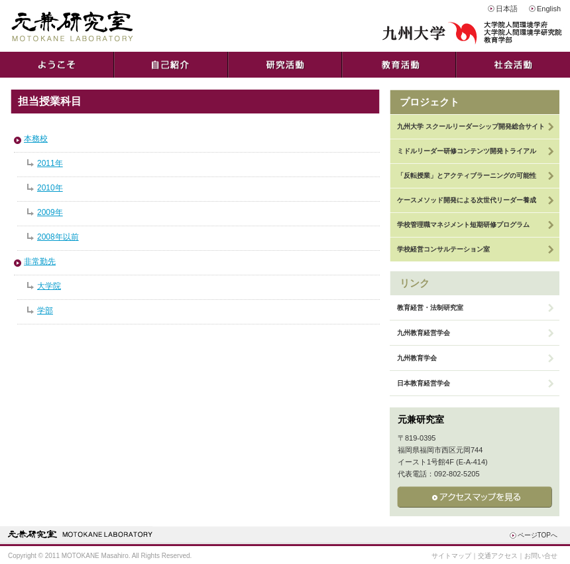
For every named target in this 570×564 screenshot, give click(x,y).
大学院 (49, 286)
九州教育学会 (417, 358)
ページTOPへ (537, 535)
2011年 (50, 163)
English (549, 9)
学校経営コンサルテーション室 (443, 249)
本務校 (36, 138)
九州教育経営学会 (423, 332)
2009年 (50, 212)
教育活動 (399, 65)
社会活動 (513, 65)
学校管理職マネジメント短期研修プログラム (463, 224)
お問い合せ (540, 555)
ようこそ (57, 65)
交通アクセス (498, 555)
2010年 (50, 187)
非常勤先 (40, 261)
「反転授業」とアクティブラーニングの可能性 (466, 175)
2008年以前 (58, 237)
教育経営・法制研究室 (430, 307)
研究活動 (285, 65)
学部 (45, 310)
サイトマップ (451, 555)
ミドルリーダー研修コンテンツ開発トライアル (466, 151)
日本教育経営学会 (423, 383)
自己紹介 (171, 65)
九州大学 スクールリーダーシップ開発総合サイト (471, 126)
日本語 (507, 9)
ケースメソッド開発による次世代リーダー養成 (466, 200)
